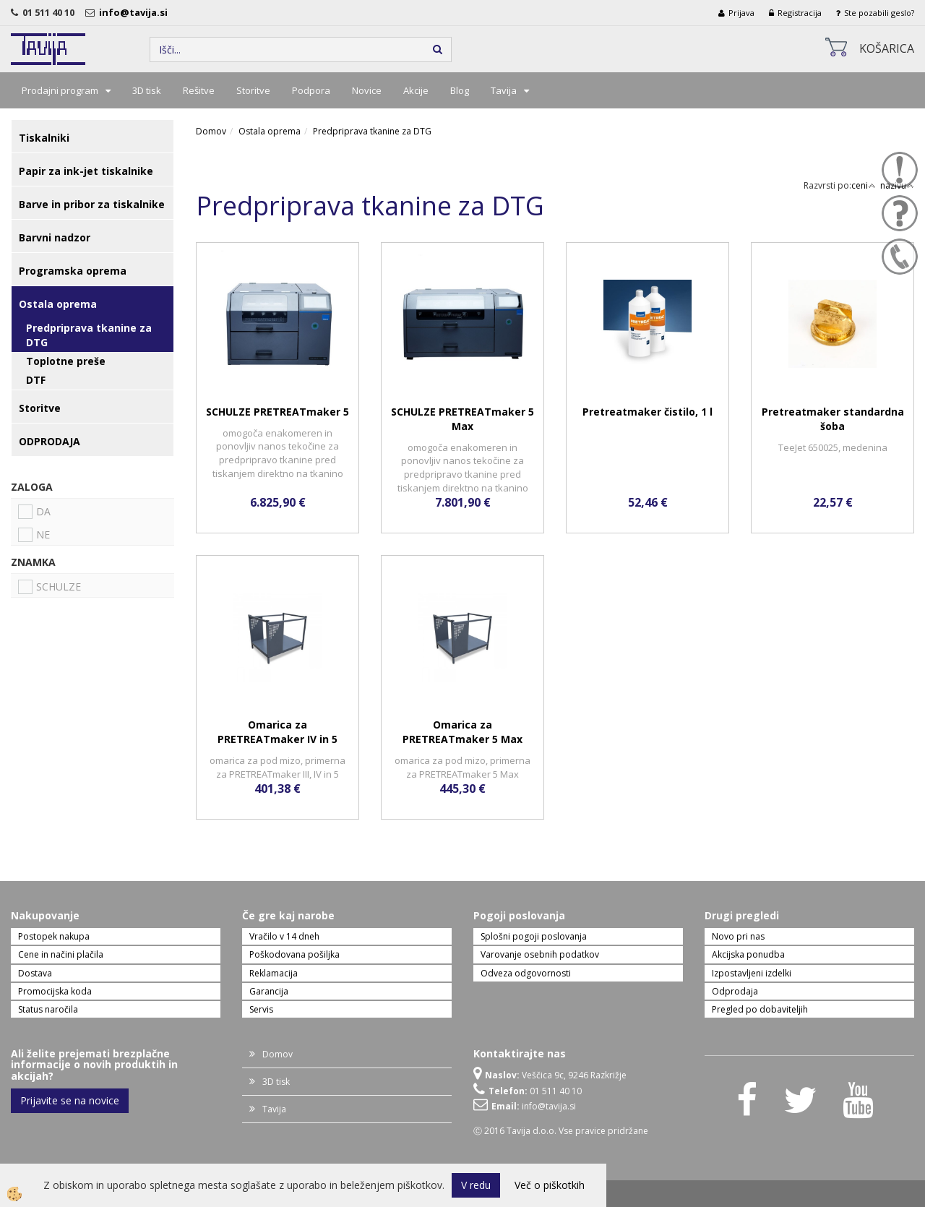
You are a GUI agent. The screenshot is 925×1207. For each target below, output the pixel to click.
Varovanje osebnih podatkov (540, 954)
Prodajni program (60, 90)
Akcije (416, 90)
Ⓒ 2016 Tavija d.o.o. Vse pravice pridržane (560, 1131)
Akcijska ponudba (748, 954)
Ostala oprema (269, 131)
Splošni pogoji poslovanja (534, 936)
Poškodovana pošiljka (294, 954)
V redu (476, 1185)
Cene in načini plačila (60, 954)
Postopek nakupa (54, 936)
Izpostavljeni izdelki (751, 973)
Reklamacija (273, 973)
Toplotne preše (66, 361)
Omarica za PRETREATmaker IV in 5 (277, 732)
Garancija (268, 991)
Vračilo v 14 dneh (284, 936)
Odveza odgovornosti (526, 973)
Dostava (35, 973)
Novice (367, 90)
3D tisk (146, 90)
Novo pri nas (738, 936)
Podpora (311, 90)
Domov (211, 131)
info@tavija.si (135, 12)
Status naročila (48, 1009)
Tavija (504, 90)
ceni (863, 185)
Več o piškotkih (550, 1185)
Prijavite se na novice (69, 1100)
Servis (261, 1009)
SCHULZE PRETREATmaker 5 (277, 411)
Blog (459, 90)
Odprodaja (735, 991)
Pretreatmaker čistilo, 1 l (647, 411)
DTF (36, 380)
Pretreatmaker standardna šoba (833, 419)
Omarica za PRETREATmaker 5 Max (462, 732)
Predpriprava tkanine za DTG (89, 335)
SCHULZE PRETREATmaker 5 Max (462, 419)
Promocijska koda (55, 991)
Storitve (253, 90)
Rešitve (199, 90)
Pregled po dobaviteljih (760, 1009)
